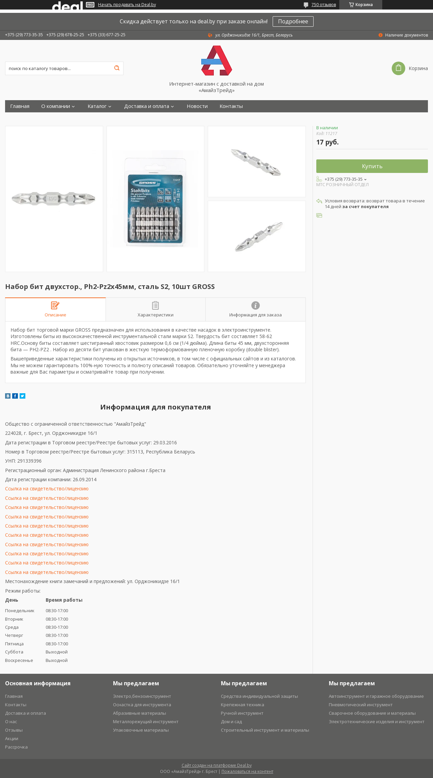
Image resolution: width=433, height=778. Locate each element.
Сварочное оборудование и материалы (372, 713)
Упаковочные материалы (141, 730)
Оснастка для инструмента (142, 705)
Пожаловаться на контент (247, 771)
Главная (19, 106)
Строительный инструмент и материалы (265, 730)
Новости (197, 106)
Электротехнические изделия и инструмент (377, 721)
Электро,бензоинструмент (142, 696)
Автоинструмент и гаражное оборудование (376, 696)
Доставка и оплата (146, 106)
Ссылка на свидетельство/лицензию (47, 488)
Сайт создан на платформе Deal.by (217, 765)
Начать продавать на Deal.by (127, 4)
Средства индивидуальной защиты (259, 696)
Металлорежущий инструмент (146, 721)
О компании (55, 106)
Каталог (97, 106)
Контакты (231, 106)
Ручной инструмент (242, 713)
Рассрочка (16, 747)
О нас (11, 721)
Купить (372, 166)
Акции (11, 738)
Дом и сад (231, 721)
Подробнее (293, 21)
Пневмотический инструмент (361, 705)
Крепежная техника (242, 705)
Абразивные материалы (139, 713)
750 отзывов (324, 4)
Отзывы (14, 730)
